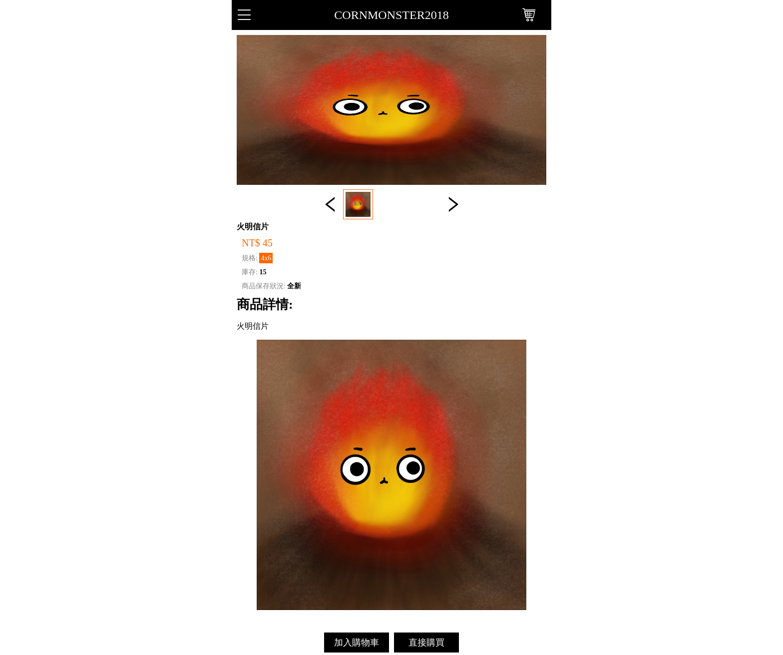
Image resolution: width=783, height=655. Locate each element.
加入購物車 (356, 643)
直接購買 (426, 643)
